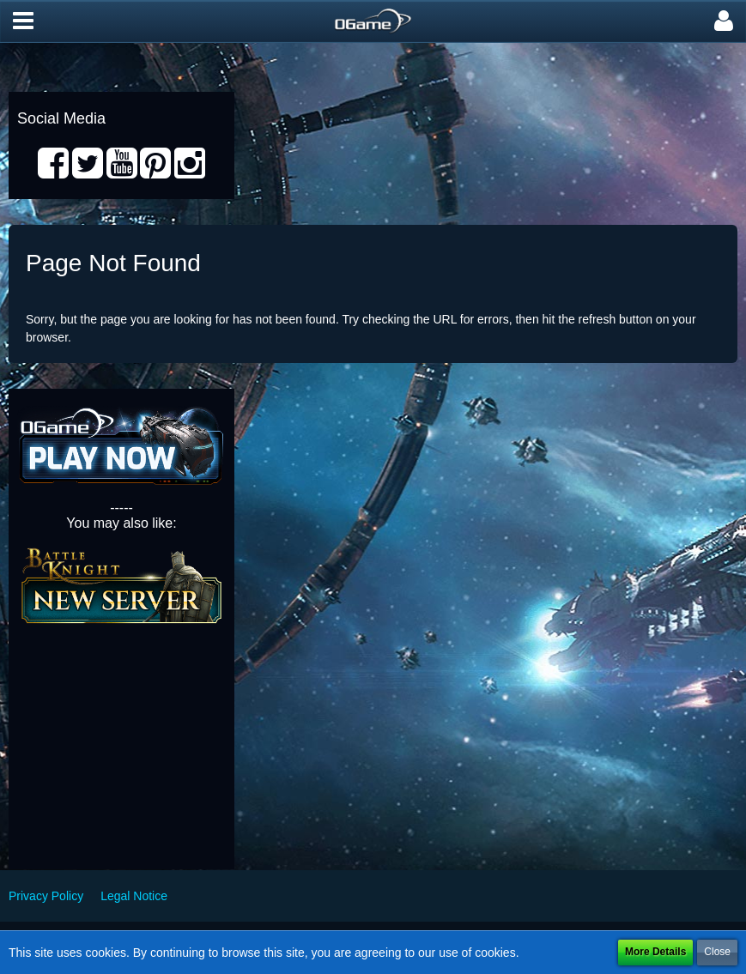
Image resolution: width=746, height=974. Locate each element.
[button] (23, 21)
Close (717, 952)
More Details (655, 952)
